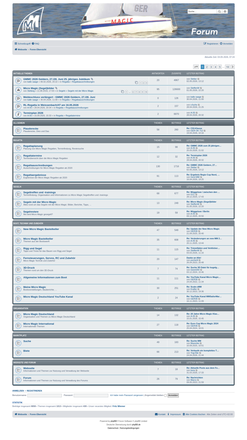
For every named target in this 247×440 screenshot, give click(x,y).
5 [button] (220, 67)
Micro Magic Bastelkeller (38, 238)
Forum (27, 377)
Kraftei (194, 289)
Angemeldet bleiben (156, 395)
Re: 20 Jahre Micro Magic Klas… (203, 314)
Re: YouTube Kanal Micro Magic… (204, 277)
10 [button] (227, 67)
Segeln (62, 91)
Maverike (195, 343)
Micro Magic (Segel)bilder (38, 88)
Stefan (194, 79)
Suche (27, 341)
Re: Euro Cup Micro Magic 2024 (202, 323)
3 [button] (211, 67)
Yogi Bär (195, 353)
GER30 (194, 231)
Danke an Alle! (194, 258)
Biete (26, 350)
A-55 (29, 107)
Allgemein (19, 123)
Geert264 (195, 270)
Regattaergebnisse (34, 175)
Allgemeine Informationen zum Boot (45, 277)
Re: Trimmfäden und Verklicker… (203, 248)
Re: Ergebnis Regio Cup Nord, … (203, 175)
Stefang (31, 91)
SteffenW (195, 88)
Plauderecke (30, 128)
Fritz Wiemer (119, 406)
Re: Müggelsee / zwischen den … (203, 192)
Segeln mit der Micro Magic (80, 91)
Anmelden (18, 391)
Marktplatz (19, 335)
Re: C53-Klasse (194, 128)
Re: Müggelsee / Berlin (198, 211)
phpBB (113, 421)
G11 (193, 194)
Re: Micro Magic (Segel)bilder (201, 202)
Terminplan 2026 (33, 112)
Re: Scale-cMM (194, 287)
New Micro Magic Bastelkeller (41, 229)
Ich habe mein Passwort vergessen (126, 395)
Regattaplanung (33, 146)
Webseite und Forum (24, 363)
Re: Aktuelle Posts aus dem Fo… (203, 368)
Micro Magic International (38, 323)
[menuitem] (35, 43)
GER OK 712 (197, 130)
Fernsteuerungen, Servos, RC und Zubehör (49, 258)
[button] (196, 67)
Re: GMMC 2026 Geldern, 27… (202, 165)
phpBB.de (136, 425)
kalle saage (32, 82)
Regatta (66, 82)
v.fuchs (194, 105)
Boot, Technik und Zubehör (28, 223)
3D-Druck (29, 267)
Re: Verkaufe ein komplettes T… (203, 350)
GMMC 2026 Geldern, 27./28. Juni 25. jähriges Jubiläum (56, 79)
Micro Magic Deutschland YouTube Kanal (48, 296)
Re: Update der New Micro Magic (203, 229)
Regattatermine (73, 115)
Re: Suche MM (194, 341)
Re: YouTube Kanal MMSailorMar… (204, 296)
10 (146, 92)
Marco (194, 380)
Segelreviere (30, 211)
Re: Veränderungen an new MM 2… (204, 238)
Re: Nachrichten (195, 377)
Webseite (29, 368)
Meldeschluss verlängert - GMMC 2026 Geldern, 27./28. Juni (59, 97)
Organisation (20, 308)
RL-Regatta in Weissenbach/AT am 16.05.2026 (51, 105)
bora (193, 370)
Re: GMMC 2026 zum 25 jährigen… (204, 146)
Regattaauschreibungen (83, 82)
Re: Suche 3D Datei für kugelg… (203, 267)
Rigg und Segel (32, 248)
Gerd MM (195, 177)
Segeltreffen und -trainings (39, 192)
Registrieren (34, 391)
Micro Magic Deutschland (38, 314)
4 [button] (215, 67)
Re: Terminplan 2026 (197, 155)
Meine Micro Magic (34, 287)
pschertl (194, 260)
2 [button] (206, 67)
